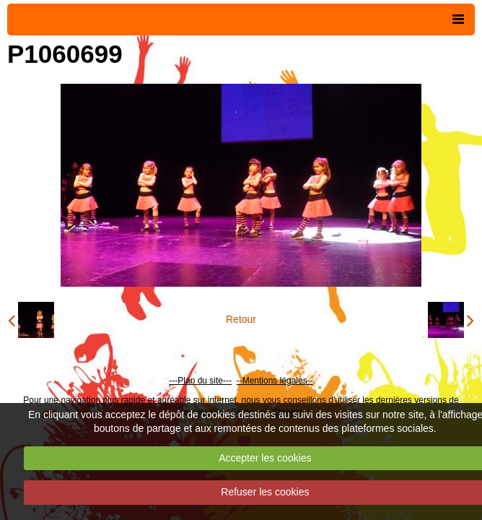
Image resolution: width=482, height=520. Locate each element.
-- (239, 381)
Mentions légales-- (277, 381)
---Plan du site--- (200, 381)
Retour (241, 319)
